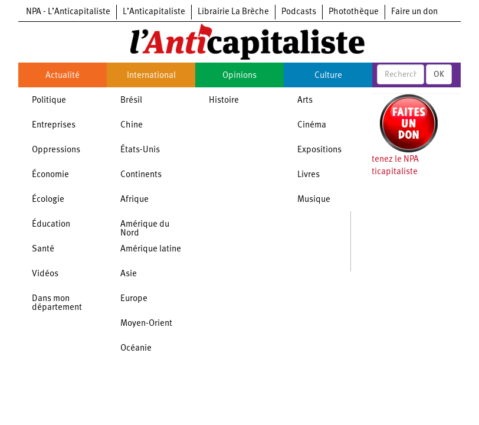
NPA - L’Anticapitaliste (68, 12)
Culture (328, 75)
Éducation (51, 224)
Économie (50, 175)
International (151, 75)
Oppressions (56, 150)
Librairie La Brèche (233, 12)
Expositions (319, 150)
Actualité (62, 75)
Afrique (134, 199)
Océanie (136, 348)
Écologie (48, 199)
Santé (43, 249)
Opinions (239, 75)
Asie (128, 274)
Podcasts (298, 12)
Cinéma (311, 125)
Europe (133, 299)
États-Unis (140, 150)
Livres (308, 175)
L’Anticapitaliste (154, 12)
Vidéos (45, 274)
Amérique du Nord (144, 229)
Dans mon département (57, 303)
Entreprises (54, 125)
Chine (131, 125)
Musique (313, 199)
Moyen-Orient (146, 323)
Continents (141, 175)
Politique (49, 100)
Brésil (131, 100)
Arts (305, 100)
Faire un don (414, 12)
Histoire (224, 100)
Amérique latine (150, 249)
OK (439, 74)
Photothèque (354, 12)
